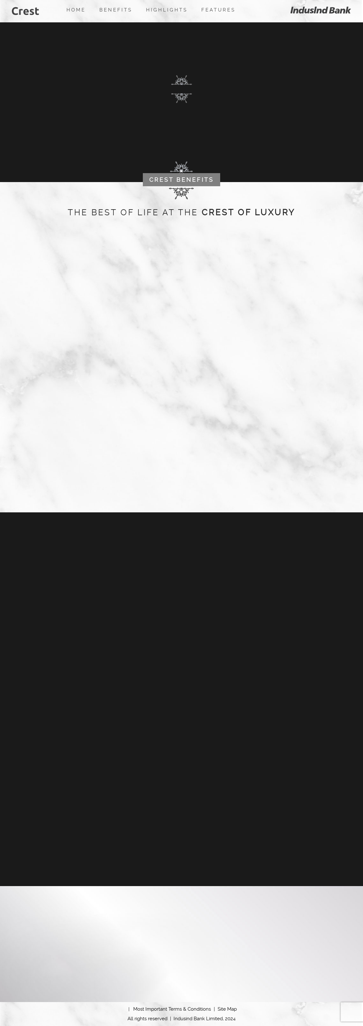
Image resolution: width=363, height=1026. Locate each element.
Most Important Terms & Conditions (174, 1009)
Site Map (227, 1009)
